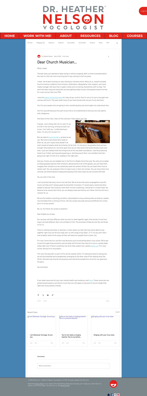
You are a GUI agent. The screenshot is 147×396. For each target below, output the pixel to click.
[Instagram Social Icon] (115, 395)
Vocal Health (82, 43)
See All (118, 312)
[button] (117, 43)
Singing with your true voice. (104, 335)
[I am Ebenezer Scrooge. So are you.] (42, 324)
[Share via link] (53, 295)
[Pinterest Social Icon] (118, 395)
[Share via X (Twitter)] (43, 295)
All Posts (30, 43)
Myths (101, 43)
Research (51, 43)
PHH (107, 43)
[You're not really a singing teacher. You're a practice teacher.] (73, 324)
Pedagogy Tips (40, 43)
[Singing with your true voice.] (105, 324)
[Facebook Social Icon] (112, 395)
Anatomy (92, 43)
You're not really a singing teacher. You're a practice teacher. (71, 336)
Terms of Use (65, 385)
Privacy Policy (39, 384)
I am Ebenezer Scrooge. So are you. (41, 336)
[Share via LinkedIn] (48, 295)
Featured (60, 43)
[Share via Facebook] (38, 295)
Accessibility (71, 43)
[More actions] (108, 56)
